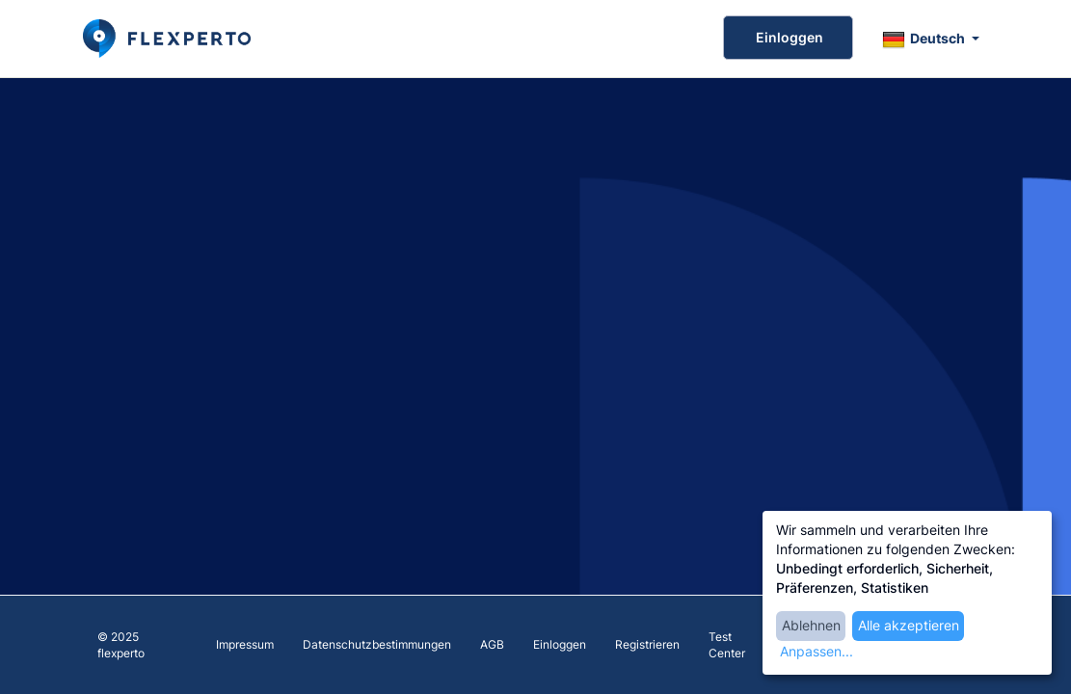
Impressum (245, 644)
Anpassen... (816, 651)
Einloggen (788, 37)
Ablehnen (811, 625)
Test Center (727, 644)
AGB (492, 644)
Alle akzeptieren (908, 625)
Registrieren (647, 644)
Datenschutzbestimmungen (377, 644)
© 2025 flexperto (121, 644)
